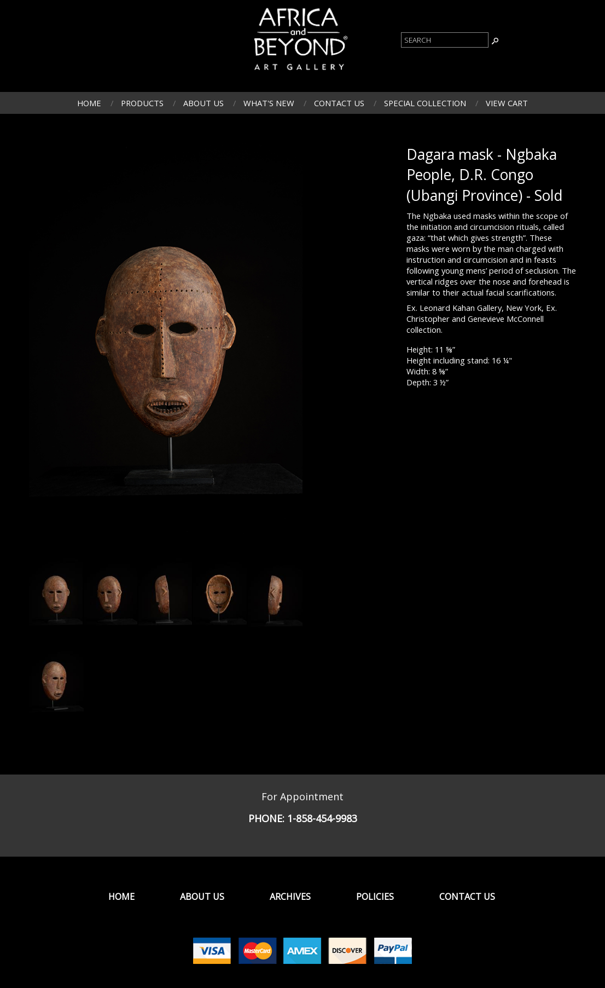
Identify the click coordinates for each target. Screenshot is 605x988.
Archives (290, 897)
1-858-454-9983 (322, 818)
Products (142, 102)
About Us (203, 102)
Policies (375, 897)
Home (89, 102)
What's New (268, 102)
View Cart (507, 102)
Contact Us (339, 102)
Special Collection (425, 102)
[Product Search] (444, 40)
